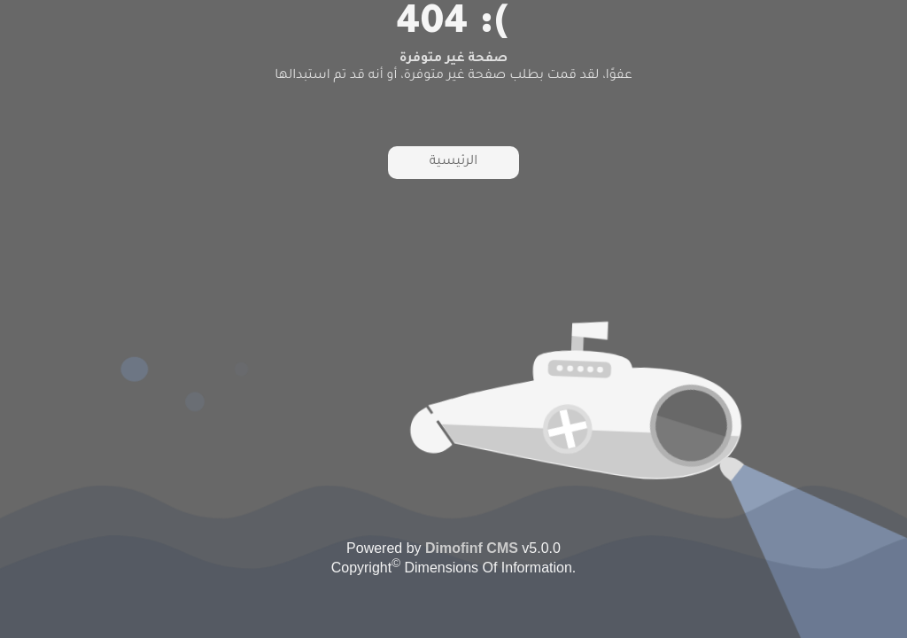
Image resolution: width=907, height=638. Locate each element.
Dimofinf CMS (471, 548)
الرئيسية (453, 162)
